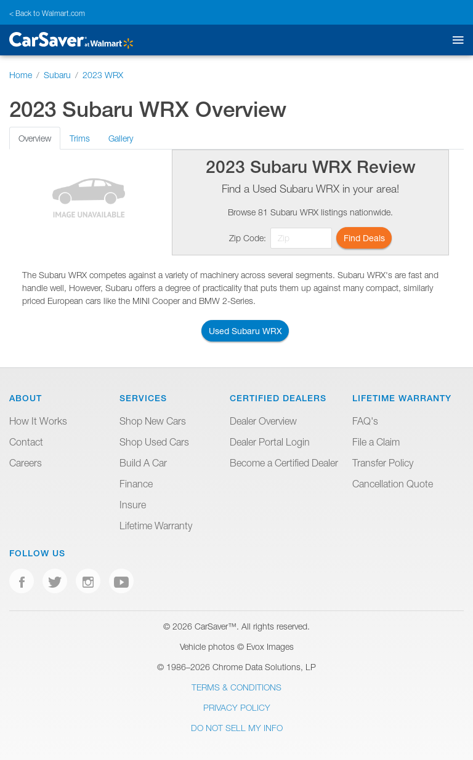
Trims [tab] (80, 138)
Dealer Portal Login (270, 441)
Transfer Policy (382, 462)
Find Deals (364, 238)
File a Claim (376, 441)
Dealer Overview (263, 420)
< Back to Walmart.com (47, 13)
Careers (25, 462)
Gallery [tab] (120, 138)
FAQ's (365, 420)
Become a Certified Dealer (284, 462)
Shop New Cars (152, 420)
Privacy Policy (236, 707)
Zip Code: (247, 238)
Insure (132, 504)
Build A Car (143, 462)
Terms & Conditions (236, 687)
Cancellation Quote (392, 483)
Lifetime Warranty (155, 525)
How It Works (38, 420)
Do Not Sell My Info (237, 727)
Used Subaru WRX (245, 331)
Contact (26, 441)
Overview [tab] (34, 138)
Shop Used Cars (154, 441)
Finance (136, 483)
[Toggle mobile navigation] (455, 40)
